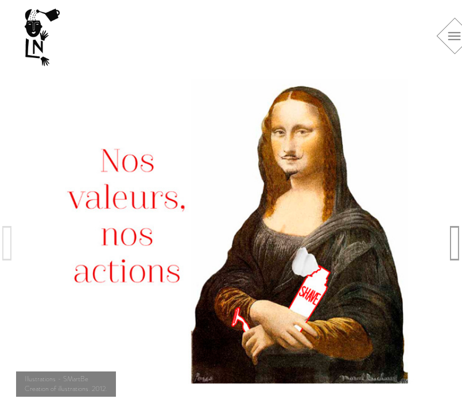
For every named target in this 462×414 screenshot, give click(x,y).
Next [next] (455, 242)
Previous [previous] (7, 242)
